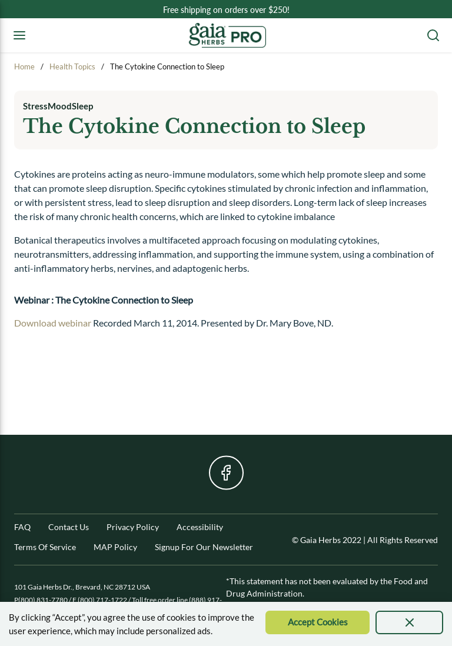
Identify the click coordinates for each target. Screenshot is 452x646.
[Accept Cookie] (317, 622)
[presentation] (409, 622)
